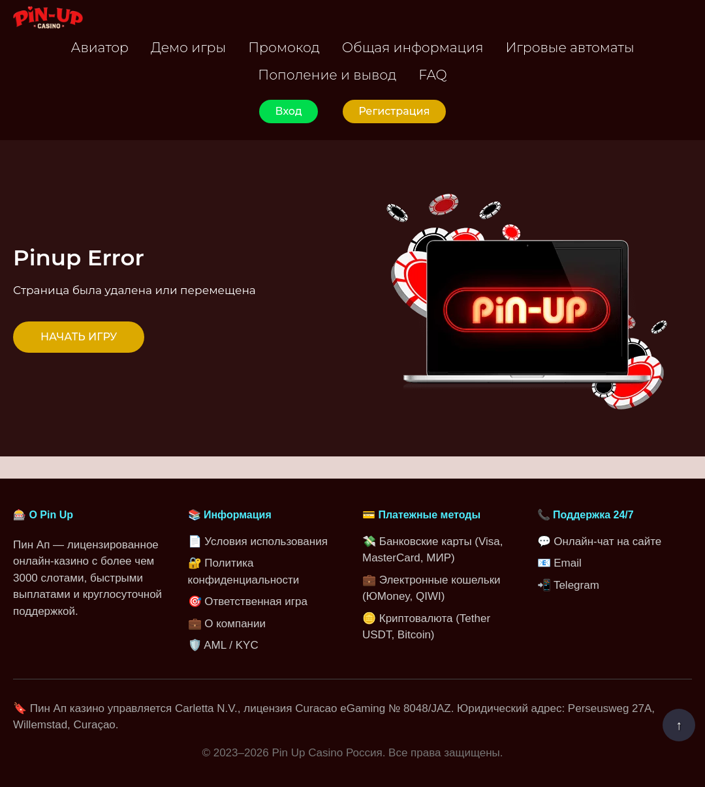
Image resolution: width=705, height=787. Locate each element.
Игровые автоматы (569, 47)
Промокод (284, 47)
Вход (288, 111)
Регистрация (394, 111)
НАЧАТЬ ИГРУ (78, 337)
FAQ (432, 75)
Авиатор (99, 47)
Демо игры (188, 47)
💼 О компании (227, 623)
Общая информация (413, 47)
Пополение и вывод (327, 75)
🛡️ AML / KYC (223, 645)
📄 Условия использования (258, 541)
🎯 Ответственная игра (247, 601)
